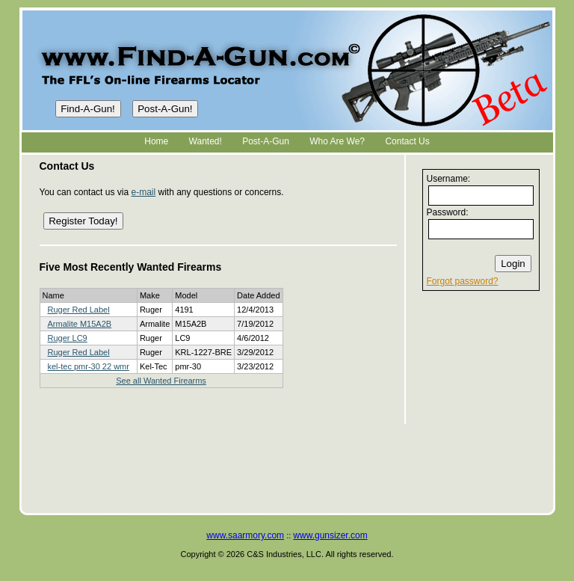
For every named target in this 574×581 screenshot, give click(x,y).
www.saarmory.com (245, 535)
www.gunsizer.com (330, 535)
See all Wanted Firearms (161, 380)
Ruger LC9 (67, 337)
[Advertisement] (480, 403)
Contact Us (407, 141)
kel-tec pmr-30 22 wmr (88, 366)
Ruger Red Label (79, 309)
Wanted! (205, 141)
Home (156, 141)
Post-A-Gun (265, 141)
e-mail (143, 192)
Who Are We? (337, 141)
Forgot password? (463, 281)
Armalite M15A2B (80, 323)
